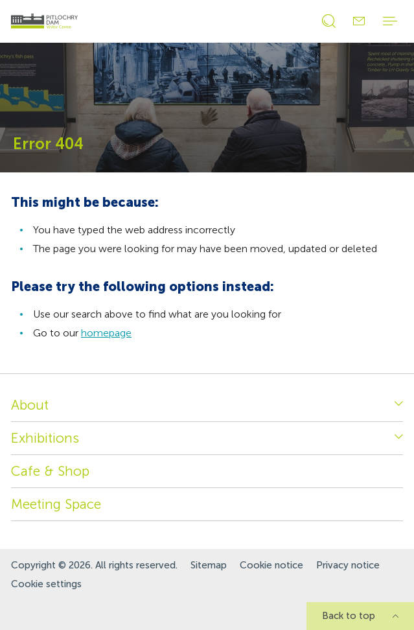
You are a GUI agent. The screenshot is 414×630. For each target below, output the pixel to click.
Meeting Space (56, 504)
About (30, 405)
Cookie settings (46, 584)
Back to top (348, 616)
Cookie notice (271, 565)
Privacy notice (348, 565)
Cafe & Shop (50, 471)
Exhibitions (45, 438)
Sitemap (208, 565)
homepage (106, 333)
